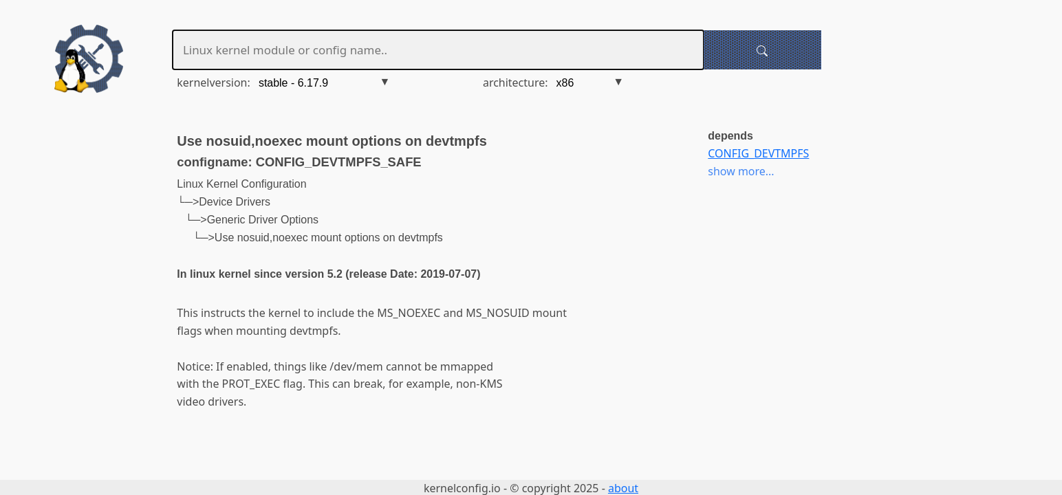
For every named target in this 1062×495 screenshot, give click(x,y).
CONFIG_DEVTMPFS (758, 153)
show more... (741, 171)
